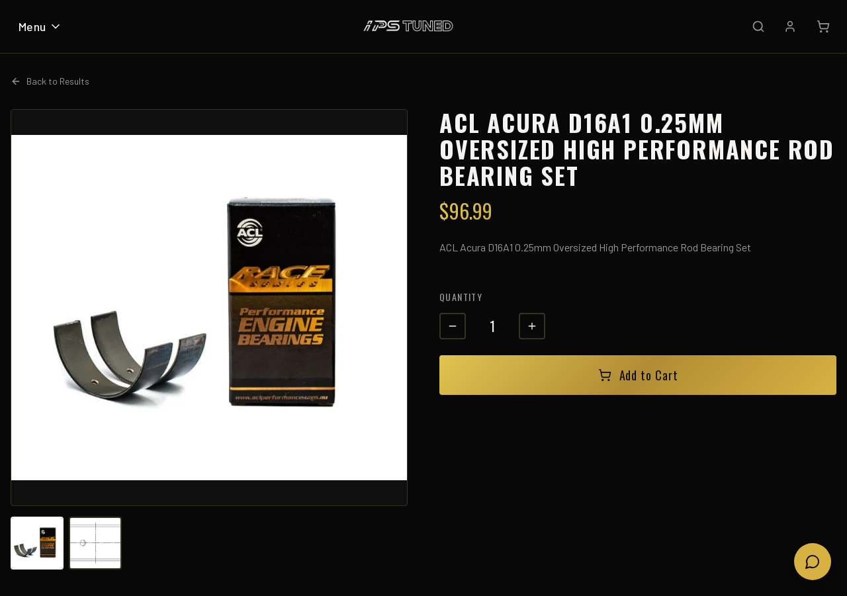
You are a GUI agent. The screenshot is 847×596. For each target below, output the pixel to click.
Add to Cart (638, 375)
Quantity (460, 297)
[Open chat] (812, 561)
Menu (40, 26)
